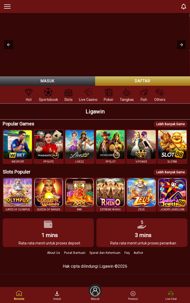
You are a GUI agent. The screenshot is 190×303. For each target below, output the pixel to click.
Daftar (142, 81)
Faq (127, 253)
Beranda (19, 295)
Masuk (47, 81)
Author (138, 253)
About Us (53, 253)
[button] (8, 44)
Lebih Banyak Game (170, 124)
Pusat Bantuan (74, 253)
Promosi (133, 295)
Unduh (57, 295)
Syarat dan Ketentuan (104, 253)
